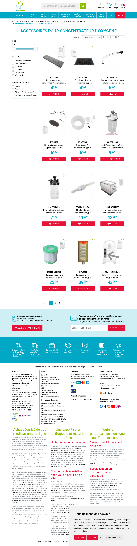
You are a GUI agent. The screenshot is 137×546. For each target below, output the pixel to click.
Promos (120, 15)
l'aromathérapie (112, 485)
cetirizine (15, 492)
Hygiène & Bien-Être (77, 15)
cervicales (67, 452)
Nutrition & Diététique (43, 15)
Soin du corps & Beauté (65, 15)
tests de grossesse (35, 498)
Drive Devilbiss (21, 63)
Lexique (44, 381)
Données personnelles (49, 392)
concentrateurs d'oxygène (67, 532)
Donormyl (38, 494)
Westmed (19, 75)
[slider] (14, 49)
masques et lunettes (65, 535)
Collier (17, 86)
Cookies (44, 395)
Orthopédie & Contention (90, 15)
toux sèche (22, 488)
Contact (15, 390)
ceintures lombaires (57, 450)
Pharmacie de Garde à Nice (51, 404)
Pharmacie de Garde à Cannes (52, 415)
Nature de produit (20, 82)
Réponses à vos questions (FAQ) (82, 399)
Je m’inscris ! (116, 328)
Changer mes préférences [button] (110, 537)
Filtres (17, 89)
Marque (15, 56)
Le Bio (111, 15)
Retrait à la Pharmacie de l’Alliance (112, 386)
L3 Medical (19, 69)
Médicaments (19, 15)
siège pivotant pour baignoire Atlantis (63, 512)
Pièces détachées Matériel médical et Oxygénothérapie (26, 93)
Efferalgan (22, 484)
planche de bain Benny (67, 508)
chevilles (53, 454)
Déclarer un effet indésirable (51, 384)
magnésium (16, 501)
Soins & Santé (32, 15)
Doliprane (25, 482)
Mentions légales (47, 390)
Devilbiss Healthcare (23, 61)
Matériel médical (30, 22)
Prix (14, 41)
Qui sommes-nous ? (19, 386)
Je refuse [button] (92, 537)
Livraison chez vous (107, 388)
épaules (73, 452)
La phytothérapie (101, 485)
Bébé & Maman (53, 15)
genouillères (77, 448)
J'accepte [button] (80, 537)
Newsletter (16, 388)
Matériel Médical (101, 15)
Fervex (39, 492)
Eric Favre (99, 497)
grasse (31, 488)
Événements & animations (50, 379)
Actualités (45, 375)
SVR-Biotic (93, 464)
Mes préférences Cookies (50, 397)
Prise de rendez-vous (49, 377)
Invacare (18, 66)
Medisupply (19, 72)
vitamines (15, 502)
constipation (32, 490)
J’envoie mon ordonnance (27, 328)
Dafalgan (32, 484)
